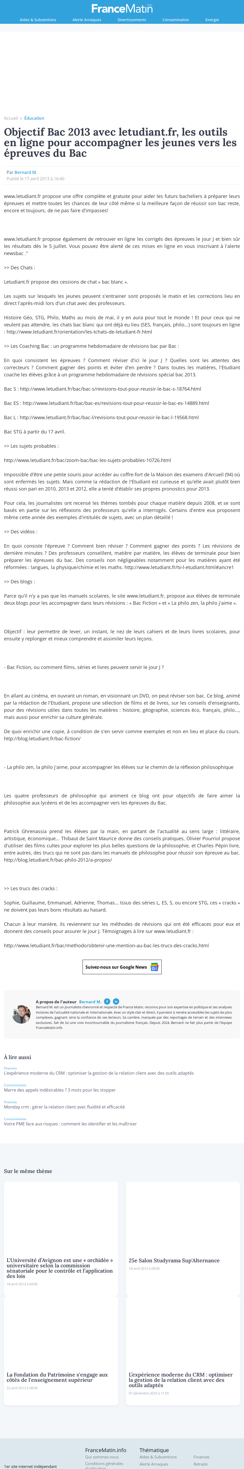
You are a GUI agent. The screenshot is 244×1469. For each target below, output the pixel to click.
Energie (212, 19)
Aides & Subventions (38, 19)
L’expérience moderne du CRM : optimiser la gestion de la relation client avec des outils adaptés (99, 994)
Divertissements (132, 19)
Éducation (34, 39)
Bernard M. (26, 93)
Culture (146, 1398)
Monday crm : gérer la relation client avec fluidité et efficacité (64, 1028)
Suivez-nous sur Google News (122, 887)
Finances (107, 31)
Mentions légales (100, 1408)
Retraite (138, 31)
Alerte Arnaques (87, 19)
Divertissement (153, 1405)
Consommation (175, 19)
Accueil (11, 39)
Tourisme (202, 1398)
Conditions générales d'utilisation (104, 1387)
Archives (93, 1414)
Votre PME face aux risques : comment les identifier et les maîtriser (70, 1044)
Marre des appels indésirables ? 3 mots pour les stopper (60, 1011)
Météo (199, 1391)
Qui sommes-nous (102, 1377)
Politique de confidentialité (98, 1398)
